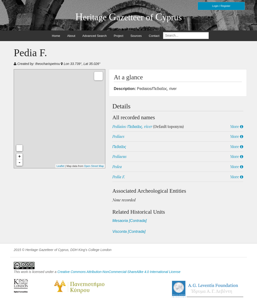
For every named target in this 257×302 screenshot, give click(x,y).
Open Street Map (94, 166)
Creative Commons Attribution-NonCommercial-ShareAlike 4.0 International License (118, 272)
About (71, 36)
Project (118, 36)
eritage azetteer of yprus (128, 17)
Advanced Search (94, 36)
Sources (136, 36)
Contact (154, 36)
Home (56, 36)
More (236, 126)
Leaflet (60, 166)
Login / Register (221, 5)
